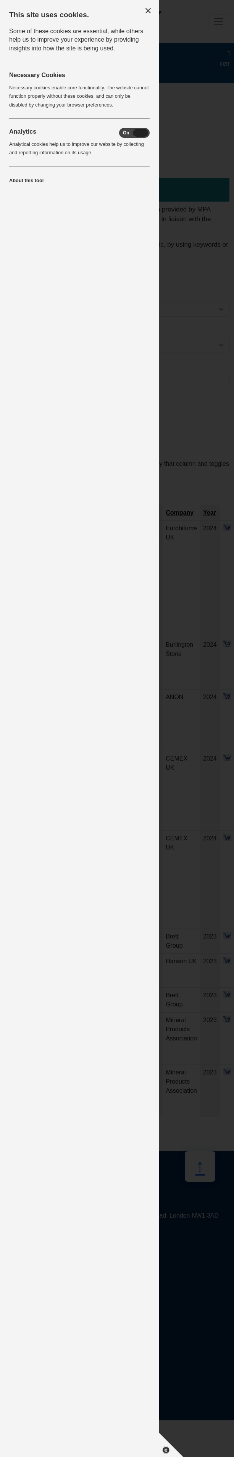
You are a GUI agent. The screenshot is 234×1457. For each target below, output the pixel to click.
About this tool (26, 180)
